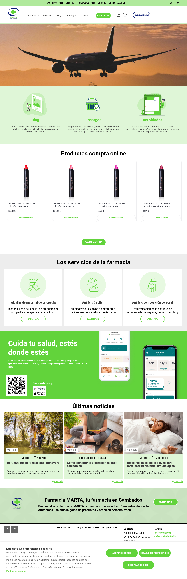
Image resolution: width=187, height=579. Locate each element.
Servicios (47, 15)
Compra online (142, 15)
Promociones (103, 15)
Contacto (86, 15)
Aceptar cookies (121, 553)
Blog (59, 15)
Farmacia (32, 15)
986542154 (129, 540)
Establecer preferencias (154, 553)
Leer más (57, 481)
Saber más (33, 319)
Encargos (71, 15)
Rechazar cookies (138, 565)
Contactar (165, 502)
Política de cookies (16, 571)
